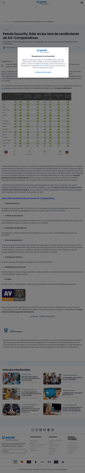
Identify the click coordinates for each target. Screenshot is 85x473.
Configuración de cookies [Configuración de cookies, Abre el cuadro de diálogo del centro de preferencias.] (43, 72)
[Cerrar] (66, 49)
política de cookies (41, 65)
